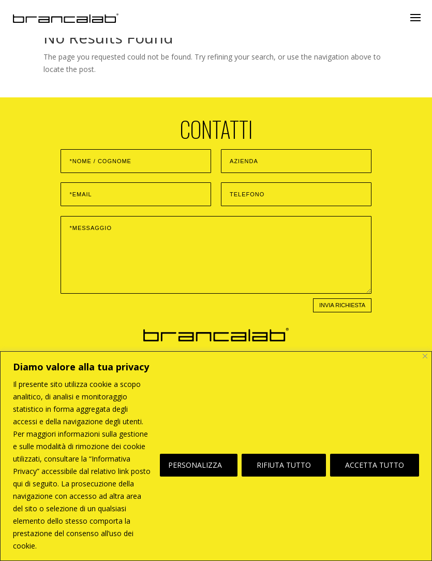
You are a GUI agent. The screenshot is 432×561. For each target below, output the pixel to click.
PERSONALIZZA (195, 465)
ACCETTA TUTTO (374, 465)
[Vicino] (425, 356)
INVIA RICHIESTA (342, 305)
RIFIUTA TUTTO (284, 465)
